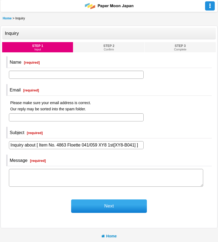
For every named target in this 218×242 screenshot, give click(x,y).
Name (15, 62)
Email (15, 89)
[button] (210, 6)
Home (109, 236)
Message (18, 160)
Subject (17, 132)
